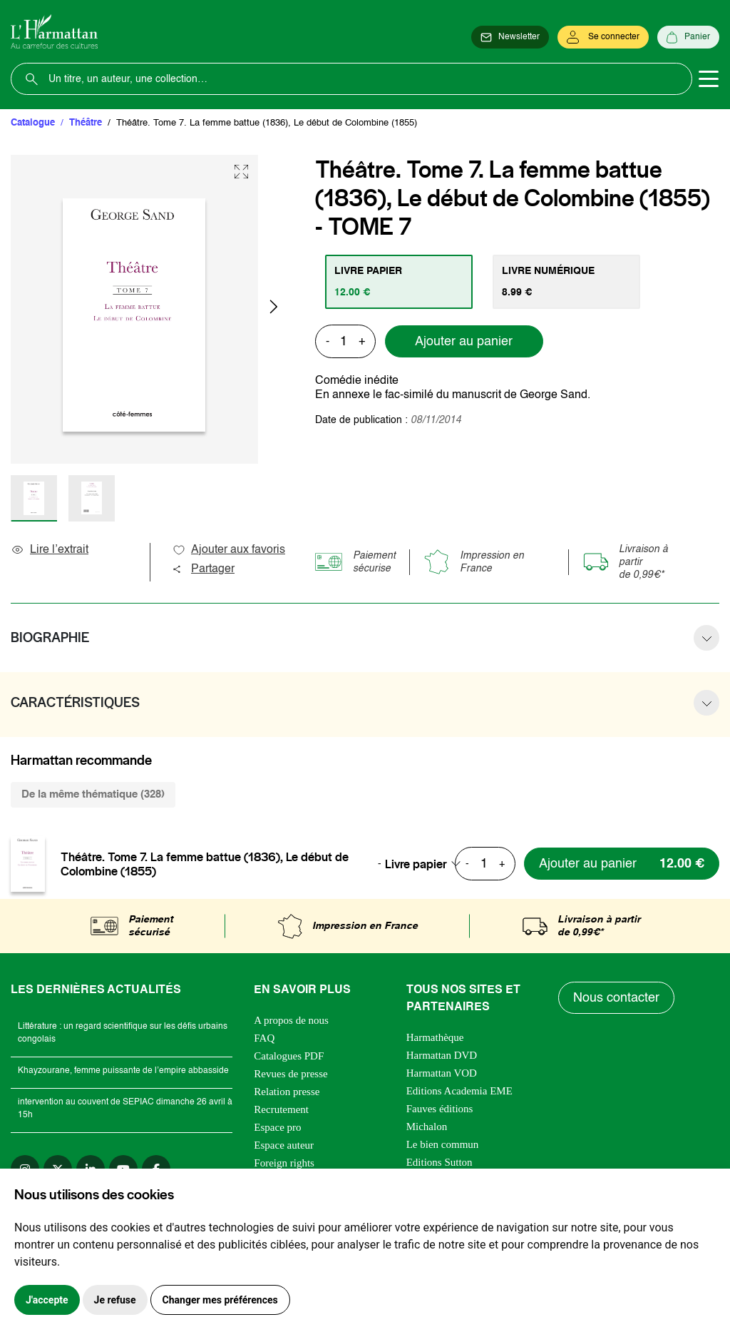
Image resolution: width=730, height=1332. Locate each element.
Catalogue (33, 123)
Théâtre (85, 123)
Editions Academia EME (459, 1091)
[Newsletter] (510, 37)
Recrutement (281, 1109)
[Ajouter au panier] (621, 864)
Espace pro (277, 1127)
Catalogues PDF (289, 1056)
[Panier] (688, 37)
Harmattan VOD (441, 1073)
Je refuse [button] (115, 1300)
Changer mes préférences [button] (220, 1300)
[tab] (399, 282)
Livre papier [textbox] (416, 864)
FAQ (264, 1038)
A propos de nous (291, 1020)
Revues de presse (290, 1073)
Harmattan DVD (442, 1055)
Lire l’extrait (49, 550)
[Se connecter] (603, 37)
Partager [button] (203, 569)
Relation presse (286, 1091)
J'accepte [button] (47, 1300)
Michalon (427, 1126)
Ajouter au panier (464, 341)
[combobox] (427, 864)
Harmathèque (435, 1037)
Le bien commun (442, 1144)
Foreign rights (284, 1163)
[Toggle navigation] (708, 79)
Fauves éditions (439, 1108)
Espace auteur (284, 1145)
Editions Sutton (439, 1162)
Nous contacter (616, 998)
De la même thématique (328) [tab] (93, 794)
